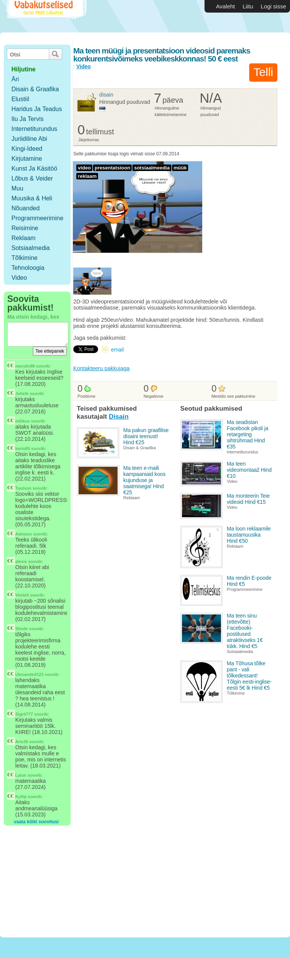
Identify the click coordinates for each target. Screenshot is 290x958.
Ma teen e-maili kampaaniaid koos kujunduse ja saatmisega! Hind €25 (144, 480)
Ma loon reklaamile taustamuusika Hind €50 (249, 535)
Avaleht (225, 6)
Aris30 (21, 741)
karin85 (22, 448)
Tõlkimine (24, 258)
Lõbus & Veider (32, 178)
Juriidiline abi (29, 138)
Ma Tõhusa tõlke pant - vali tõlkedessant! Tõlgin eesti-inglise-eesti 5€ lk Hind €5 (249, 675)
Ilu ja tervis (27, 119)
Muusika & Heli (31, 198)
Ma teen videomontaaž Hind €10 (249, 470)
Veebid (22, 595)
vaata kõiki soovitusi (36, 821)
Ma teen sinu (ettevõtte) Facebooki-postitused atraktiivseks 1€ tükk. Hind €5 (245, 631)
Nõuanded (25, 208)
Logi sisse (273, 6)
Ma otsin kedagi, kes (33, 317)
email (117, 350)
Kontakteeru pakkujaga (101, 368)
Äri (15, 79)
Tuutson (23, 488)
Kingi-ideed (26, 148)
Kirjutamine (26, 158)
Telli (263, 72)
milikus (22, 421)
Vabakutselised (45, 16)
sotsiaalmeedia (151, 168)
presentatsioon (112, 168)
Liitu (248, 6)
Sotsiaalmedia (30, 248)
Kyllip (21, 796)
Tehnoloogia (27, 267)
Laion (20, 775)
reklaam (87, 176)
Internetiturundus (34, 129)
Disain (106, 95)
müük (180, 168)
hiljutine (23, 69)
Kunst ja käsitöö (34, 168)
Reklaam (23, 238)
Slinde (21, 628)
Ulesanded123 (29, 674)
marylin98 (25, 366)
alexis (21, 561)
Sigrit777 (24, 714)
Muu (17, 188)
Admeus (23, 534)
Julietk (22, 393)
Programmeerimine (37, 218)
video (84, 168)
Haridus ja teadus (36, 109)
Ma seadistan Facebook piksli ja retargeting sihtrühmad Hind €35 (247, 434)
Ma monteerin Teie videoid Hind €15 (248, 499)
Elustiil (20, 99)
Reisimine (24, 228)
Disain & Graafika (35, 89)
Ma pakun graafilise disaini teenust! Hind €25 (146, 436)
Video (19, 277)
